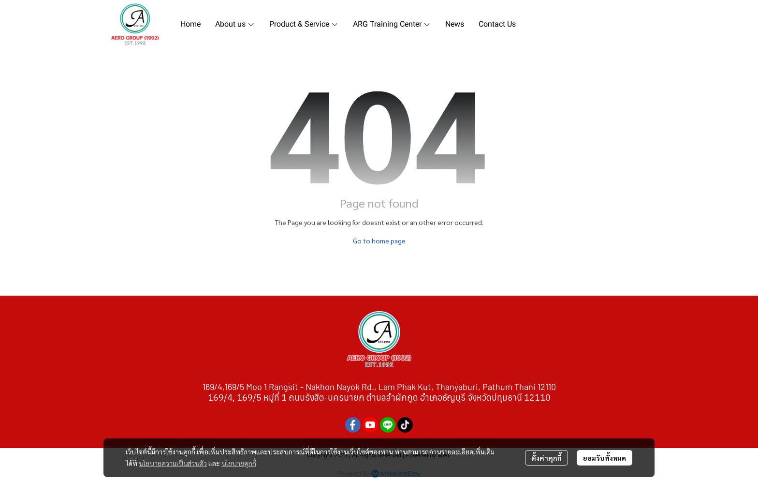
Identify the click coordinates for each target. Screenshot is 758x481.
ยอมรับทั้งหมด (604, 457)
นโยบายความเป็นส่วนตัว (173, 463)
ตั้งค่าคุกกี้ (546, 457)
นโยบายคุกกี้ (238, 463)
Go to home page (379, 240)
